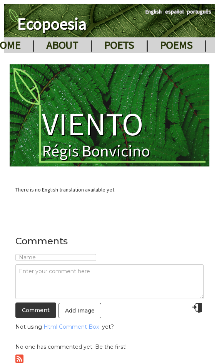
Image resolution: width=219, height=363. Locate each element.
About (62, 45)
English (153, 11)
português (199, 11)
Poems (176, 45)
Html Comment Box (71, 326)
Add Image (80, 310)
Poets (119, 45)
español (174, 11)
